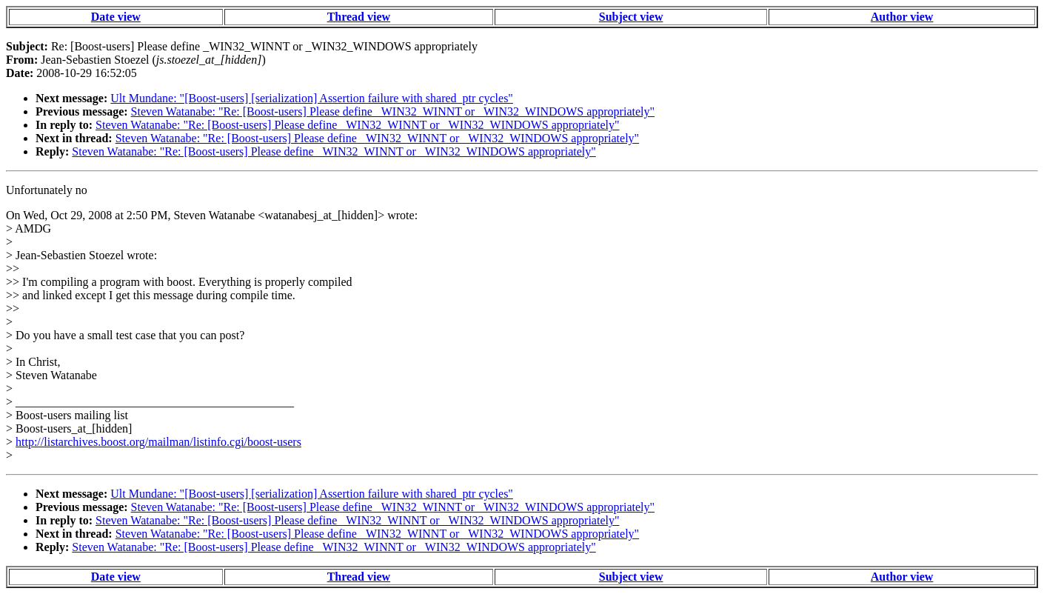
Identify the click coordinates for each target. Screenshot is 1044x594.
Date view (116, 16)
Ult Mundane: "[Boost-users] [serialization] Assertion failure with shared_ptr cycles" (311, 98)
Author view (902, 16)
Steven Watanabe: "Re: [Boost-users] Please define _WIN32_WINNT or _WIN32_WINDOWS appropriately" (393, 111)
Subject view (631, 16)
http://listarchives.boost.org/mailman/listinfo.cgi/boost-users (158, 442)
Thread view (358, 16)
